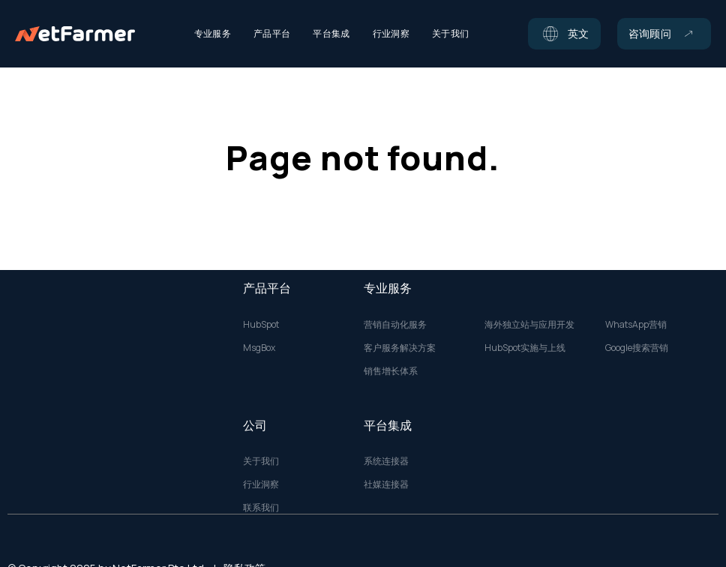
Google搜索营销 (636, 348)
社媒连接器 (386, 484)
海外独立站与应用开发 (529, 325)
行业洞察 (261, 484)
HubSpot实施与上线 (525, 348)
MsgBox (259, 348)
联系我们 (261, 508)
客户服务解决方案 (400, 348)
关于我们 (261, 461)
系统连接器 (386, 461)
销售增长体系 (391, 371)
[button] (564, 34)
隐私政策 (245, 548)
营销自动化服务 (395, 325)
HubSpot (261, 325)
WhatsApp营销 (636, 325)
